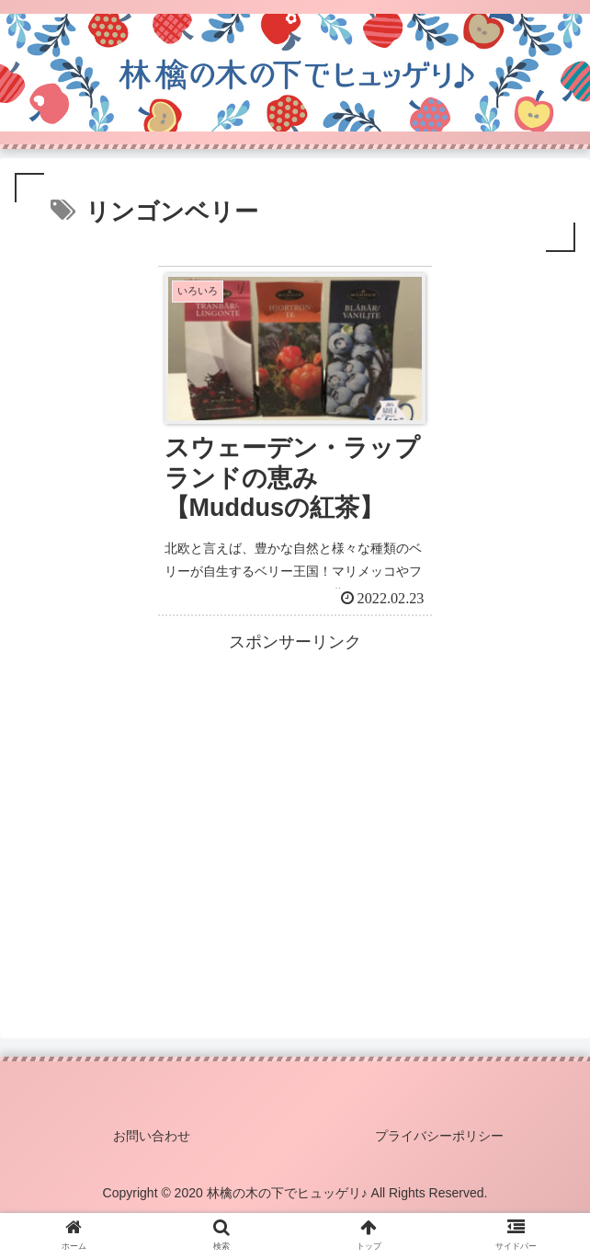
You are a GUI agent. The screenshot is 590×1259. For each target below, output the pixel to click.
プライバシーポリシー (439, 1135)
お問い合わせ (151, 1135)
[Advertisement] (295, 785)
